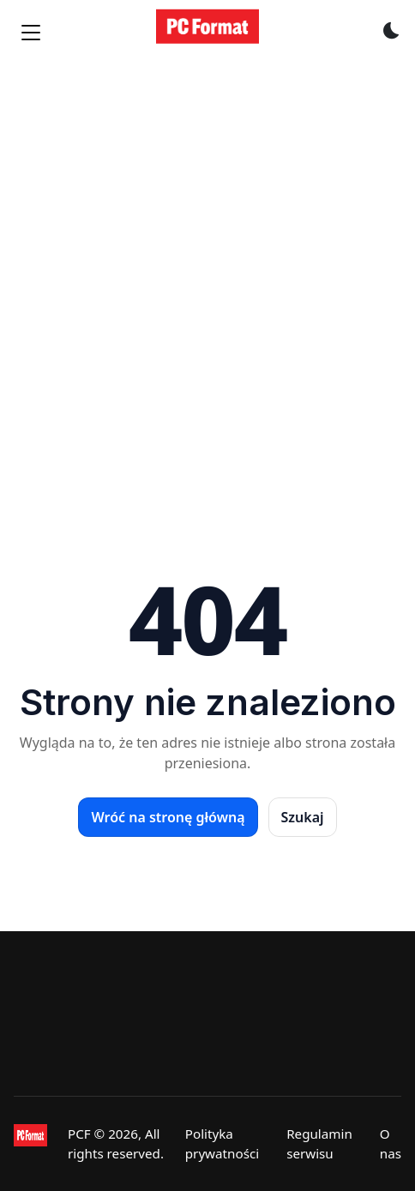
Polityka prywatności (222, 1143)
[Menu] (31, 32)
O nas (390, 1143)
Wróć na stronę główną (167, 817)
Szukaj (302, 817)
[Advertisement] (207, 277)
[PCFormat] (30, 1144)
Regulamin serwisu (319, 1143)
